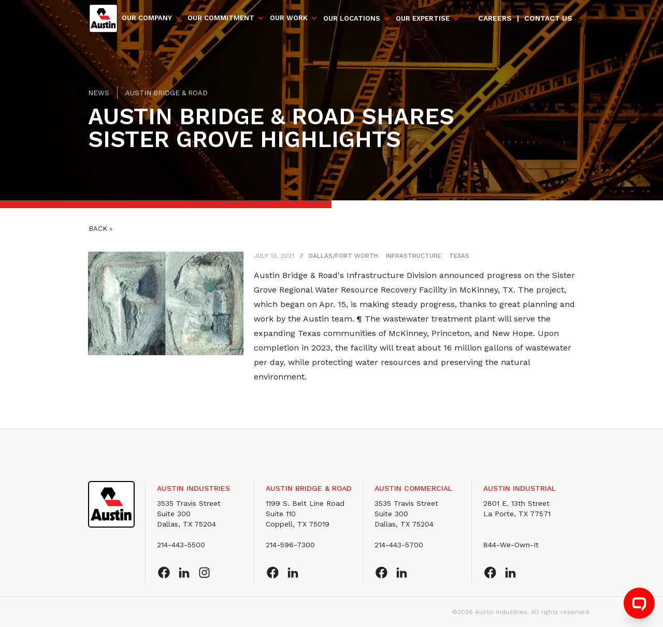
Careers (495, 18)
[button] (152, 18)
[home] (103, 18)
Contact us (548, 18)
